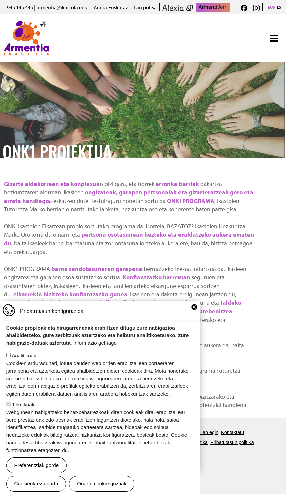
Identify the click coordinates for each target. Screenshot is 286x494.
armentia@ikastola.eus (62, 7)
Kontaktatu (232, 432)
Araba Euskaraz (111, 7)
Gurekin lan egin (200, 432)
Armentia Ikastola (26, 25)
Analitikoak (24, 365)
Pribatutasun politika (232, 442)
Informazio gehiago (95, 353)
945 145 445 (20, 7)
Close (194, 317)
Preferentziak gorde (36, 475)
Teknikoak (23, 414)
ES (279, 7)
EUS (271, 7)
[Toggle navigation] (274, 38)
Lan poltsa (145, 7)
